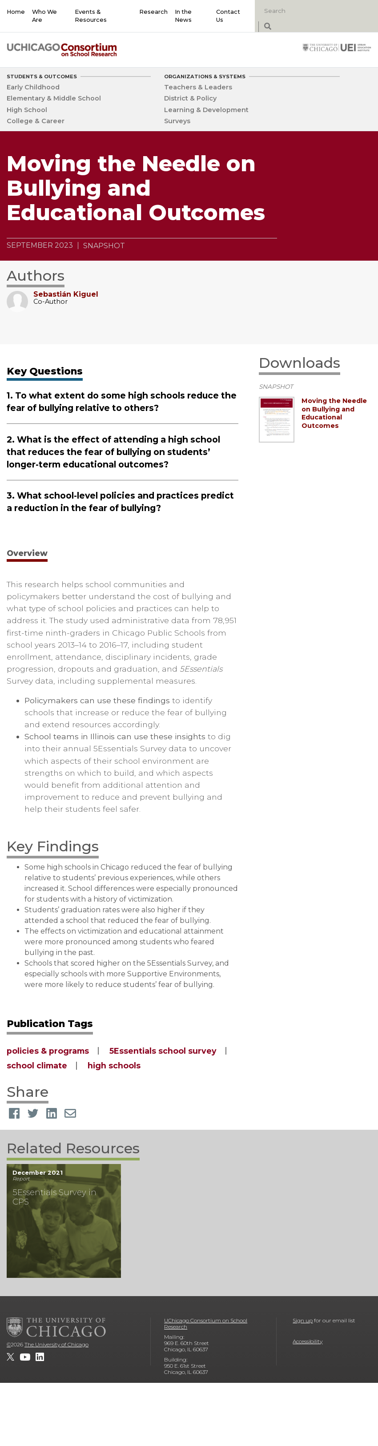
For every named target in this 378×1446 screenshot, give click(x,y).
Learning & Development (206, 110)
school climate (37, 1065)
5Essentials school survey (163, 1050)
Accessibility (307, 1341)
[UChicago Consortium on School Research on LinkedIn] (40, 1357)
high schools (114, 1065)
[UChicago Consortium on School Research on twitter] (10, 1357)
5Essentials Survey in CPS (54, 1197)
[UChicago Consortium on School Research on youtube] (25, 1357)
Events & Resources (91, 15)
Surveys (177, 121)
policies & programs (48, 1050)
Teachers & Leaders (198, 87)
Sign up (303, 1320)
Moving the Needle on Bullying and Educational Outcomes (334, 413)
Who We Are (44, 15)
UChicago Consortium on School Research (205, 1323)
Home (16, 11)
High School (27, 110)
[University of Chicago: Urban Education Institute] (336, 47)
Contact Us (228, 15)
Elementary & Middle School (54, 98)
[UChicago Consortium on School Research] (62, 49)
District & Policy (190, 98)
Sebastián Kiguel (65, 294)
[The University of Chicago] (56, 1327)
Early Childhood (33, 87)
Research (153, 11)
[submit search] (267, 26)
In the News (183, 15)
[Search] (306, 10)
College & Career (35, 121)
